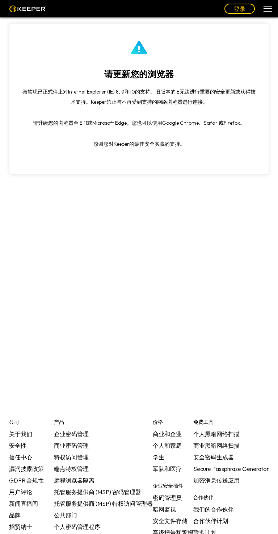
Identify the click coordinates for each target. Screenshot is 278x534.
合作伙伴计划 (210, 521)
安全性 (17, 445)
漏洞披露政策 (26, 468)
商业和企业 (167, 434)
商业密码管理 (71, 445)
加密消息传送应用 (216, 480)
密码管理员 (167, 497)
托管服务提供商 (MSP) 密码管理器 (97, 492)
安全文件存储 (170, 521)
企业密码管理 (71, 434)
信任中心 (20, 457)
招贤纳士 (20, 526)
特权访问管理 (71, 457)
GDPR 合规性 (26, 480)
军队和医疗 (167, 468)
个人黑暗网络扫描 (216, 434)
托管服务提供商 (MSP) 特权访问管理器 (103, 503)
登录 (239, 8)
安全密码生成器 (213, 457)
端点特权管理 (71, 468)
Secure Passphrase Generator (231, 468)
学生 (158, 457)
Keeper (27, 8)
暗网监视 (164, 509)
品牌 (15, 515)
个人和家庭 (167, 445)
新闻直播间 (23, 503)
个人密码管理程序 (77, 526)
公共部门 (65, 515)
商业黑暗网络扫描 (216, 445)
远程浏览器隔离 (74, 480)
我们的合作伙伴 (213, 509)
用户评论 (20, 492)
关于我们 (20, 434)
